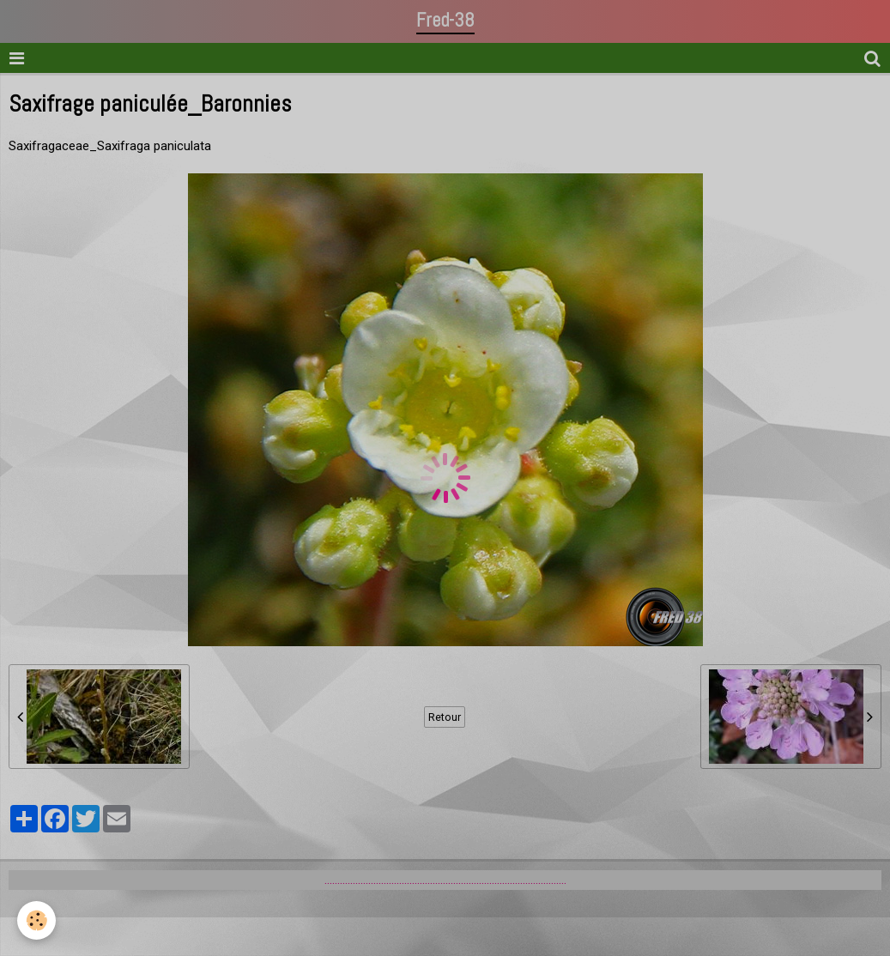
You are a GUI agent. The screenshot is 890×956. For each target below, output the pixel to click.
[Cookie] (36, 920)
